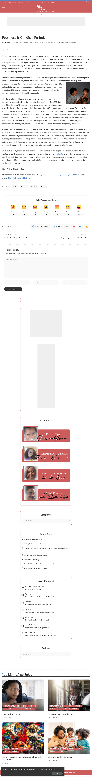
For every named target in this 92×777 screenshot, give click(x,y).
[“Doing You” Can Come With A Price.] (69, 697)
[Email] (86, 227)
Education (54, 750)
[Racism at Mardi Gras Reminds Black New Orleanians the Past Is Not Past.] (23, 740)
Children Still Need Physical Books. (35, 557)
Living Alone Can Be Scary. (34, 591)
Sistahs (60, 154)
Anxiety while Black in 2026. (33, 541)
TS (17, 710)
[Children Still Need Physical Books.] (69, 740)
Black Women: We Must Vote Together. (38, 606)
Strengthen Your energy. (32, 561)
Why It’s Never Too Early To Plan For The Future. (41, 637)
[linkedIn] (80, 227)
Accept (26, 772)
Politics (53, 710)
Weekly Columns (70, 42)
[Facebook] (86, 2)
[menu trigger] (4, 8)
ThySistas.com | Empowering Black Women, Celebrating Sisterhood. (54, 774)
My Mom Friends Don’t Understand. (37, 622)
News (36, 42)
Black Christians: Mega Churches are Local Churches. (42, 565)
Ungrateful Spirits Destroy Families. (37, 629)
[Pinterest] (73, 227)
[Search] (88, 8)
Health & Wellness (12, 707)
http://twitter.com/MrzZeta (20, 178)
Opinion (41, 42)
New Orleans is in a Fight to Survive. (36, 570)
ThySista (7, 42)
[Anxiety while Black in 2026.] (23, 697)
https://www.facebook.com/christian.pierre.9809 (60, 175)
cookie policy (27, 768)
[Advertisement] (46, 21)
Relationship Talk (50, 42)
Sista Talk (60, 42)
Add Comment (28, 42)
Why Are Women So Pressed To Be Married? (40, 598)
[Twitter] (88, 2)
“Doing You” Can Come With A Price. (36, 545)
